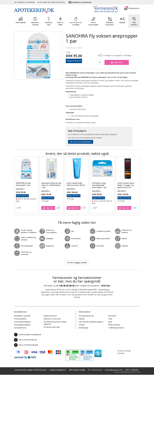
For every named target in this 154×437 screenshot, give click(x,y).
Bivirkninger (83, 327)
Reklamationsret (50, 316)
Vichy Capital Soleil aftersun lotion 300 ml (76, 184)
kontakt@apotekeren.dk (27, 334)
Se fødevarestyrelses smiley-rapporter (55, 322)
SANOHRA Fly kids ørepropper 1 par (23, 184)
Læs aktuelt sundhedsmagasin (90, 321)
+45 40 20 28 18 (66, 285)
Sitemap (121, 352)
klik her (105, 285)
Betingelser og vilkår (22, 316)
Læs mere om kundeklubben (80, 142)
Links (110, 318)
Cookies (82, 324)
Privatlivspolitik (20, 318)
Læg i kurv (117, 62)
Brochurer (112, 316)
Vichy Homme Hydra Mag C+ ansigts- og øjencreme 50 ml (125, 185)
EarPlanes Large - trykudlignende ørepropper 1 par (99, 185)
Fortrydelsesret (20, 327)
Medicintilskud (114, 324)
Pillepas (82, 318)
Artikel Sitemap (124, 350)
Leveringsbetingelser (22, 321)
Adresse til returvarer (52, 318)
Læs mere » (20, 188)
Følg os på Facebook (25, 339)
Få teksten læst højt (51, 326)
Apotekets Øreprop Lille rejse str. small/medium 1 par (51, 185)
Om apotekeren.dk (86, 316)
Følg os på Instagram (25, 344)
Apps (110, 321)
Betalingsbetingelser (22, 324)
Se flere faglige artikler (77, 262)
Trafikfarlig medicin (116, 327)
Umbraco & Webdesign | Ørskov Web (126, 373)
